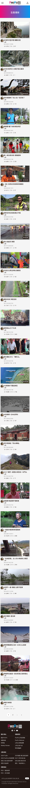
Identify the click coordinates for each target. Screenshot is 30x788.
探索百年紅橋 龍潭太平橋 (12, 213)
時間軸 (3, 743)
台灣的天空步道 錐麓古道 (12, 40)
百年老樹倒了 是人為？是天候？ (14, 98)
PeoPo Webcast (19, 740)
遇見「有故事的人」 (20, 763)
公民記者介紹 (19, 745)
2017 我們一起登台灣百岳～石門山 (15, 472)
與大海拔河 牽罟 (9, 242)
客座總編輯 (18, 748)
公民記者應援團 (19, 743)
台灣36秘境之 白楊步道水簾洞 (14, 69)
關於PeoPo (4, 737)
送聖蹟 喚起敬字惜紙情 (11, 501)
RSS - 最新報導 (5, 770)
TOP (27, 778)
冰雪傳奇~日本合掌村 (11, 414)
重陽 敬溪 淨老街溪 (10, 299)
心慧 (5, 42)
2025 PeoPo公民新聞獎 (7, 758)
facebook (12, 730)
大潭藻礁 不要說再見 (11, 386)
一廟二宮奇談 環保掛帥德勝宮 (13, 184)
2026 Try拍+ (4, 755)
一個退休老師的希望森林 (12, 530)
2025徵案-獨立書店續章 (21, 755)
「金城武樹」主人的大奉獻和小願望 (16, 558)
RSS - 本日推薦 (5, 773)
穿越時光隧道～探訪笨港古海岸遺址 (16, 674)
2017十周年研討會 (20, 758)
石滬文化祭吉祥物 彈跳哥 (12, 270)
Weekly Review (5, 745)
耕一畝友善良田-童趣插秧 (12, 155)
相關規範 (3, 740)
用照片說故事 (4, 763)
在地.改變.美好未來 (20, 760)
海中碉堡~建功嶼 (9, 616)
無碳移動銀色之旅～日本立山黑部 (15, 645)
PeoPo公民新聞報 (20, 737)
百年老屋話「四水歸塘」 (12, 443)
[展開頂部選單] (27, 3)
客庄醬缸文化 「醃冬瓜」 (12, 357)
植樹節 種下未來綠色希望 (12, 126)
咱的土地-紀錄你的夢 (7, 760)
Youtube (17, 730)
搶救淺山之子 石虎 (10, 328)
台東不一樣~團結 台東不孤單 (13, 587)
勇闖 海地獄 (8, 702)
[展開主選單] (2, 3)
